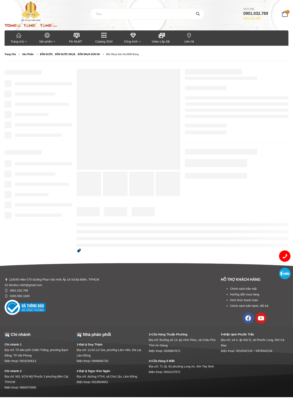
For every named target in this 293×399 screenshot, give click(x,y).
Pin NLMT (75, 37)
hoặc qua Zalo (252, 18)
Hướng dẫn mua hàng (244, 294)
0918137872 (172, 372)
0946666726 (100, 361)
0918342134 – (246, 351)
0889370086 (27, 387)
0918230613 (27, 361)
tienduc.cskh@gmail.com (25, 285)
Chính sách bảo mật (243, 288)
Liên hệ (189, 37)
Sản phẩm (47, 37)
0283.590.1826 (19, 296)
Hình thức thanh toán (244, 300)
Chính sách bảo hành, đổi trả (249, 306)
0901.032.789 (18, 290)
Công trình (131, 37)
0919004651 (100, 382)
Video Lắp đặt (161, 37)
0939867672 (172, 351)
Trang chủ (18, 37)
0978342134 (264, 351)
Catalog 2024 (103, 37)
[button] (79, 251)
